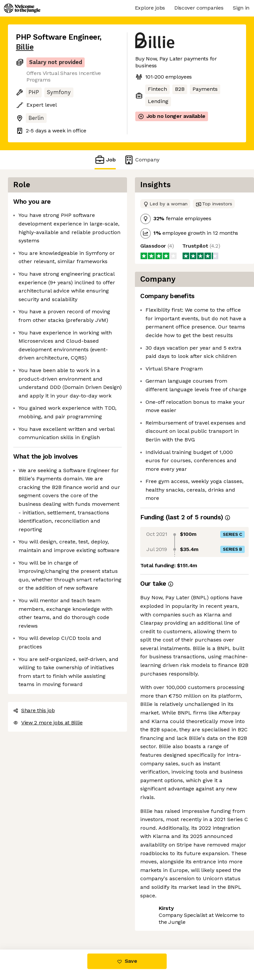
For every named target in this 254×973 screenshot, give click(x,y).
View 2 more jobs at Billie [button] (48, 722)
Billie (24, 47)
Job (105, 159)
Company (141, 159)
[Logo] (22, 8)
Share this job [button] (34, 710)
